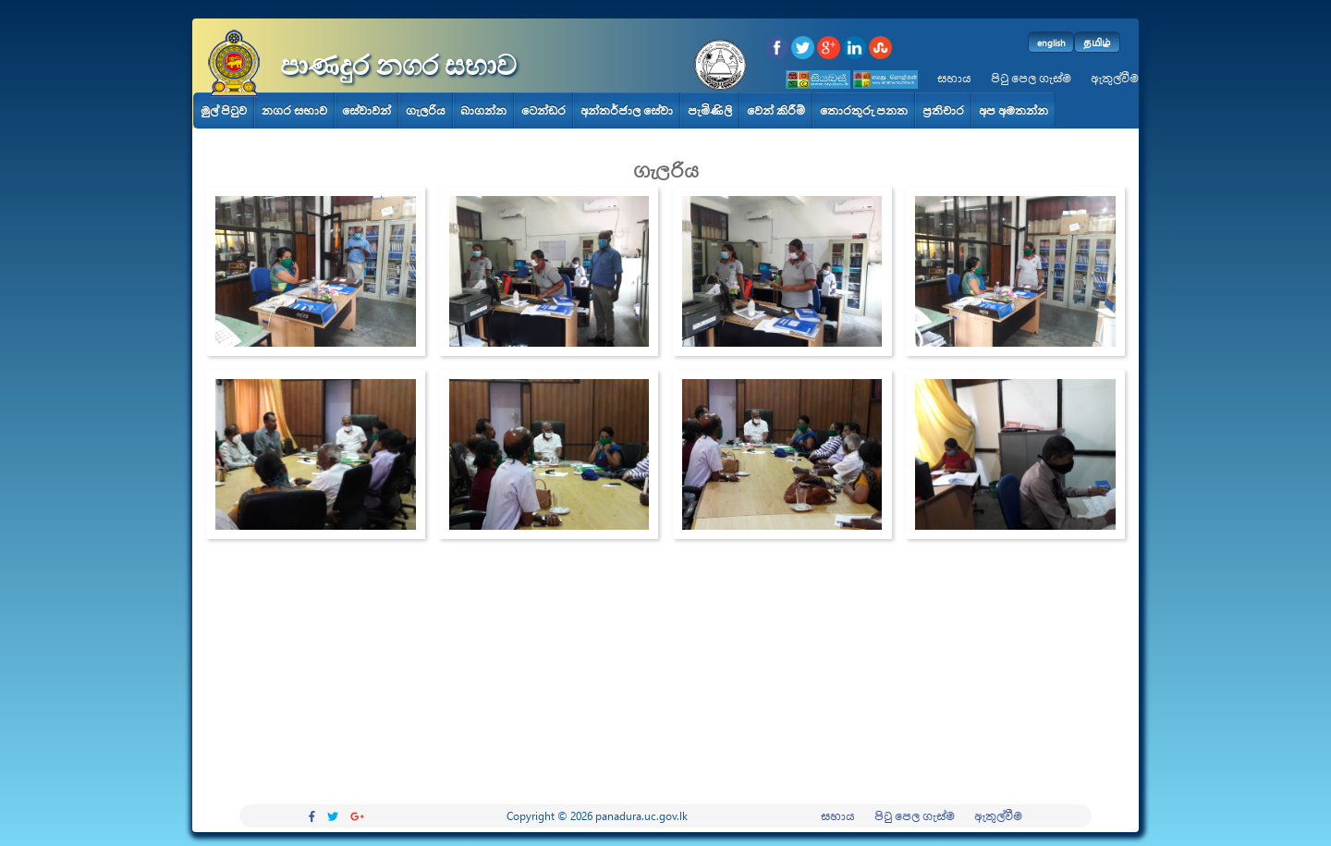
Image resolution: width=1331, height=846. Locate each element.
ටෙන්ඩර (543, 110)
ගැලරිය (426, 110)
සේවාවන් (366, 110)
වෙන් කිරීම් (776, 110)
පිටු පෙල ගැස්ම (1031, 78)
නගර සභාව (294, 110)
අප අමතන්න (1013, 110)
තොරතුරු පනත (864, 110)
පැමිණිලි (710, 110)
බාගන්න (483, 110)
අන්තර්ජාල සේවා (626, 110)
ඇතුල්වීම (1115, 78)
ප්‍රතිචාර (943, 110)
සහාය (954, 78)
